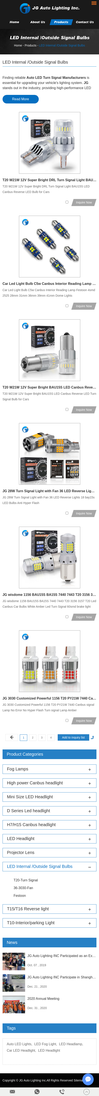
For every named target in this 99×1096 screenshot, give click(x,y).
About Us (37, 22)
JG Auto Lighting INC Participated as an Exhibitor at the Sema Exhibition (62, 956)
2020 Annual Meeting (43, 998)
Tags (11, 1028)
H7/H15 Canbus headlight (31, 824)
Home (14, 22)
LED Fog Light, (45, 1044)
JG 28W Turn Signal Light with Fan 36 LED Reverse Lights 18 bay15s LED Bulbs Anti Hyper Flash (50, 491)
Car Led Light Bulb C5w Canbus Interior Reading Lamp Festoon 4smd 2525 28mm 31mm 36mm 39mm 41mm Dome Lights (50, 284)
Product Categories (25, 754)
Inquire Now (84, 202)
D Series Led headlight (28, 810)
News (12, 942)
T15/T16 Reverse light (28, 908)
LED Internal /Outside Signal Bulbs (62, 45)
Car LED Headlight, (21, 1050)
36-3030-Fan (23, 888)
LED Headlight (20, 838)
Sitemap (79, 1080)
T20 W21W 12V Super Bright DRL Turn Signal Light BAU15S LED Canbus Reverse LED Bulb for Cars (50, 180)
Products (61, 22)
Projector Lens (20, 852)
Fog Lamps (17, 769)
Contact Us (85, 22)
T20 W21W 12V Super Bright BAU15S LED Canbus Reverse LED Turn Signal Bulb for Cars (50, 387)
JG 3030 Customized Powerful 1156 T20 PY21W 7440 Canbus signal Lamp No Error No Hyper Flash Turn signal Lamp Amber (50, 698)
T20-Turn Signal (26, 880)
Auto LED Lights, (19, 1044)
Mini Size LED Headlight (30, 796)
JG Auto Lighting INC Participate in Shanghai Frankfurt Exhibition (62, 977)
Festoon (20, 895)
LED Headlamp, (71, 1044)
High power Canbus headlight (35, 783)
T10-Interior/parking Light (31, 922)
